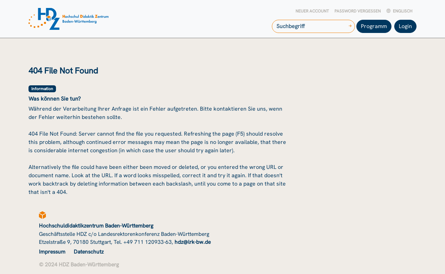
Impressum (52, 251)
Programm (374, 26)
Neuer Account (312, 11)
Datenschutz (89, 251)
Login (405, 26)
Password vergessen (357, 11)
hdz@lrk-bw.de (193, 242)
